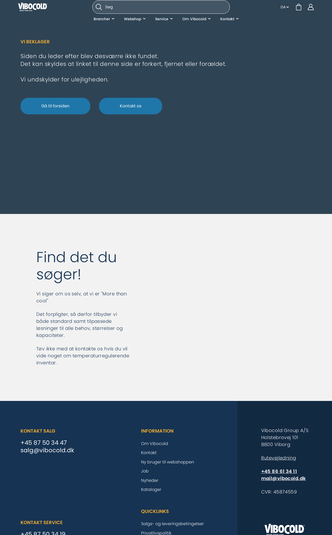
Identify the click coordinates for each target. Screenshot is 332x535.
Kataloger (151, 489)
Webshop (132, 29)
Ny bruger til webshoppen (167, 462)
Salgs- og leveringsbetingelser (172, 524)
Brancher (102, 29)
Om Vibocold (194, 29)
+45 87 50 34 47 (43, 443)
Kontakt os (130, 106)
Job (145, 471)
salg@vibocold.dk (47, 450)
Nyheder (149, 480)
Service (161, 29)
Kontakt (227, 29)
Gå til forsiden (55, 106)
